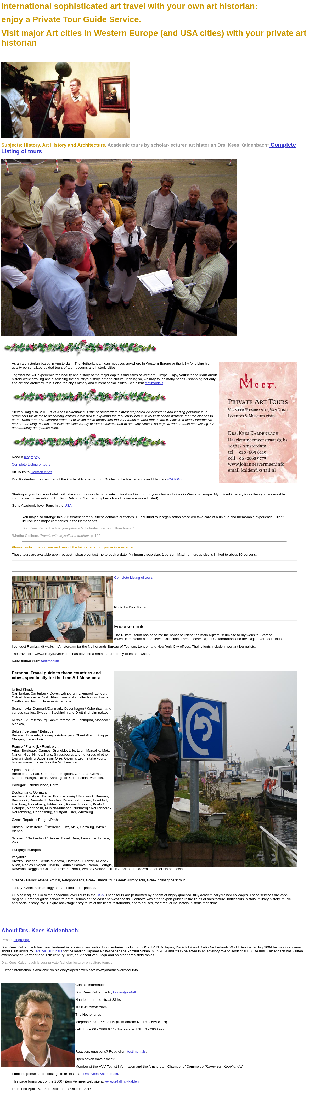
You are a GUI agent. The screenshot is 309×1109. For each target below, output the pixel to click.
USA (67, 505)
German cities (41, 472)
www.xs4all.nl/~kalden (121, 1081)
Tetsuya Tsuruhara (48, 951)
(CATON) (174, 479)
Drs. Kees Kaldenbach (100, 1074)
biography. (32, 457)
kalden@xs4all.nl (126, 992)
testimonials (154, 383)
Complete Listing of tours (31, 464)
